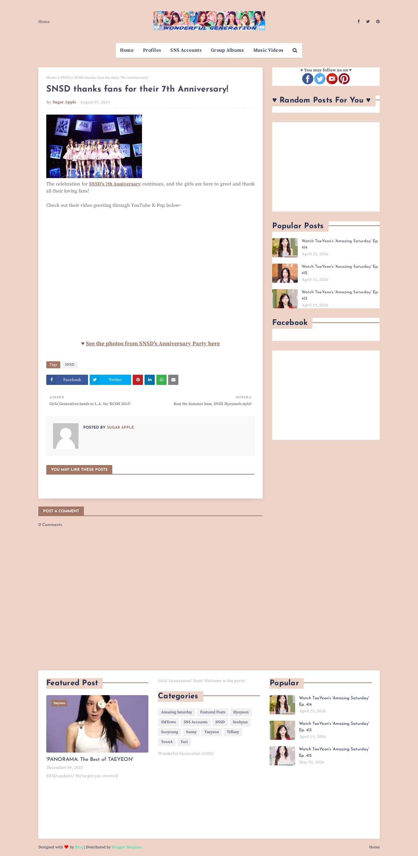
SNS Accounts (195, 722)
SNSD (65, 77)
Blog (79, 847)
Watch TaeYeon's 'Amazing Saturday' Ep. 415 (334, 752)
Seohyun (240, 722)
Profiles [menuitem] (152, 50)
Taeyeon (212, 732)
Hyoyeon (241, 712)
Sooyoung (169, 732)
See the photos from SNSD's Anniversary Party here (153, 343)
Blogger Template (127, 847)
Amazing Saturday (176, 712)
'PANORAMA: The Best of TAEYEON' (89, 759)
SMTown (168, 722)
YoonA (167, 742)
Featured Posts (212, 712)
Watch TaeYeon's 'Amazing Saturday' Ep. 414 (340, 244)
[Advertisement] (326, 167)
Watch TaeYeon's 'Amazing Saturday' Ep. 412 (340, 270)
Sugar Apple (64, 102)
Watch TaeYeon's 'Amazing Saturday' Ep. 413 (340, 295)
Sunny (191, 732)
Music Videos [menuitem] (268, 50)
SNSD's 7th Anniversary (115, 184)
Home (44, 21)
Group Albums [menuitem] (227, 50)
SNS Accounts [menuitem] (186, 50)
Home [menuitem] (127, 50)
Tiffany (233, 732)
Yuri (184, 742)
